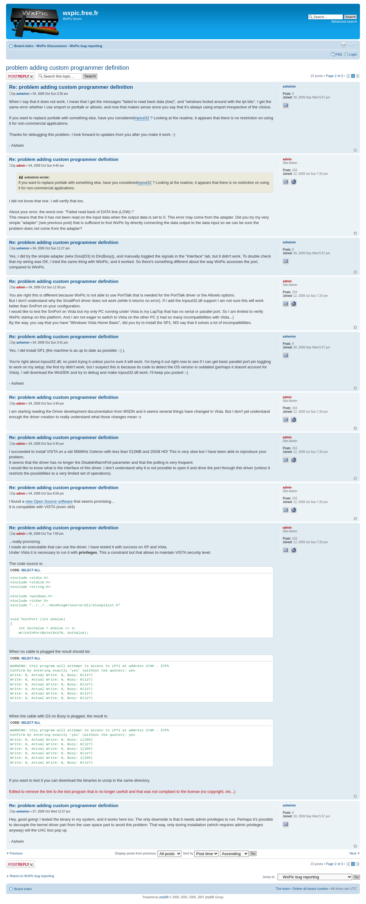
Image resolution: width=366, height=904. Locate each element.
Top (355, 150)
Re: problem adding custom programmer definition (71, 87)
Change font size (352, 44)
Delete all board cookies (310, 888)
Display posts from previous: (148, 853)
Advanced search (344, 21)
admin (20, 165)
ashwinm (22, 93)
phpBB (163, 897)
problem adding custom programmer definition (67, 67)
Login (353, 54)
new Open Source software (49, 501)
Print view (343, 44)
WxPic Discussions (51, 46)
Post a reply (20, 76)
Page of (334, 76)
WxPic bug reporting (86, 46)
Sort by (200, 853)
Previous (16, 853)
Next (352, 853)
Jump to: (269, 877)
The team (283, 888)
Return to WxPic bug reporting (32, 876)
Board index (23, 46)
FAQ (339, 54)
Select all (30, 570)
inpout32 (141, 118)
